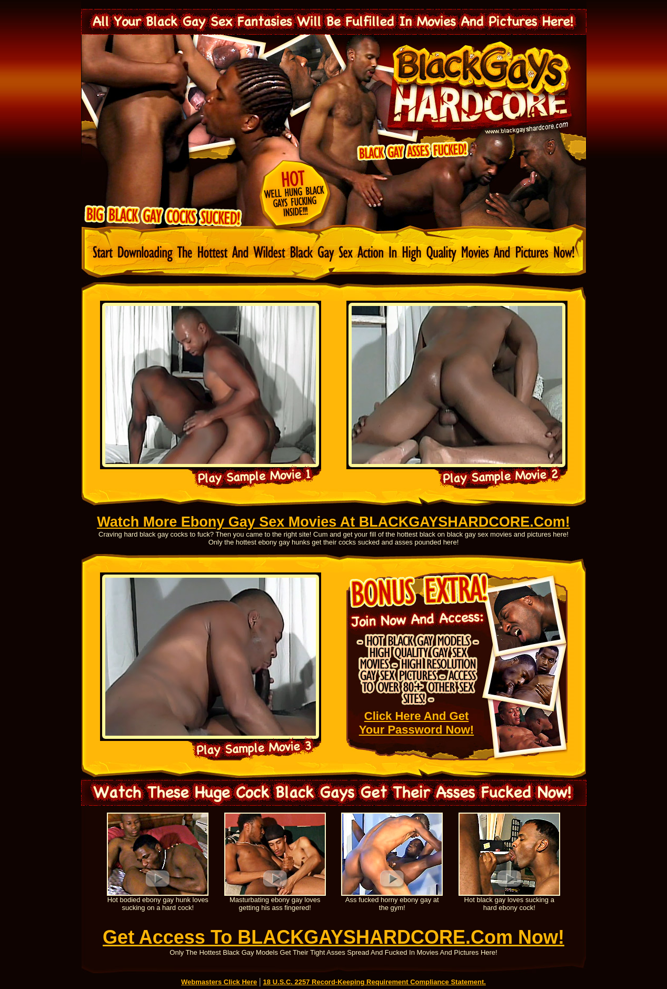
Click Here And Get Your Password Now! (416, 722)
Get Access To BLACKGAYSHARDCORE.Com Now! (333, 937)
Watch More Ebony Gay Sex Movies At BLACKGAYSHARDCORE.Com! (333, 522)
